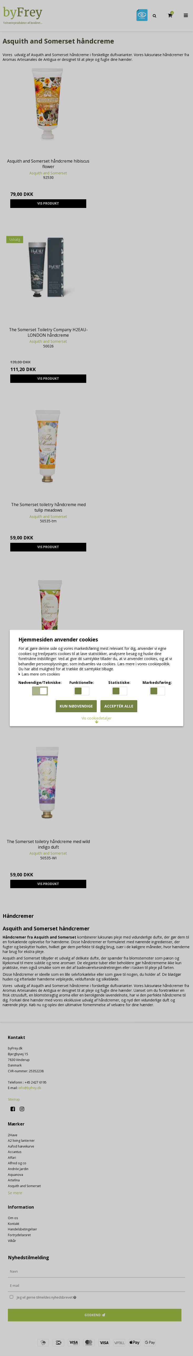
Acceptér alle (118, 706)
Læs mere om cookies (40, 675)
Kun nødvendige (76, 706)
